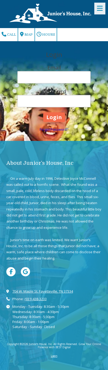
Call (9, 34)
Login (54, 356)
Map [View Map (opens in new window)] (26, 34)
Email (54, 67)
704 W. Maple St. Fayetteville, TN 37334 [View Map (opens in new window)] (42, 291)
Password (54, 91)
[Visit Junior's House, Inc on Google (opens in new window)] (25, 271)
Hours (46, 34)
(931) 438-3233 (35, 299)
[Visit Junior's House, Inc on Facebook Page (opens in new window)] (11, 271)
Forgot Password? (54, 129)
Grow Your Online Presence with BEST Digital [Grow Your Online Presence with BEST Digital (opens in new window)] (69, 345)
